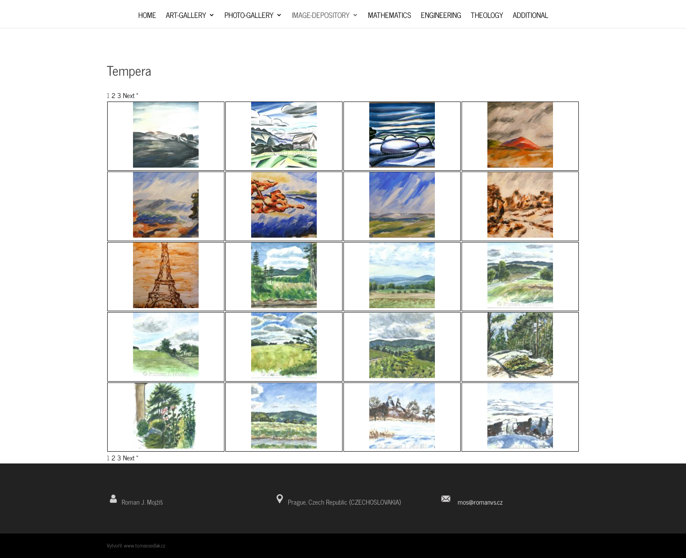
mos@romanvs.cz (480, 501)
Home (147, 16)
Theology (487, 16)
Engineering (441, 16)
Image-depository (321, 16)
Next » (131, 95)
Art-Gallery (186, 16)
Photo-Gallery (248, 16)
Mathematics (389, 16)
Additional (530, 16)
